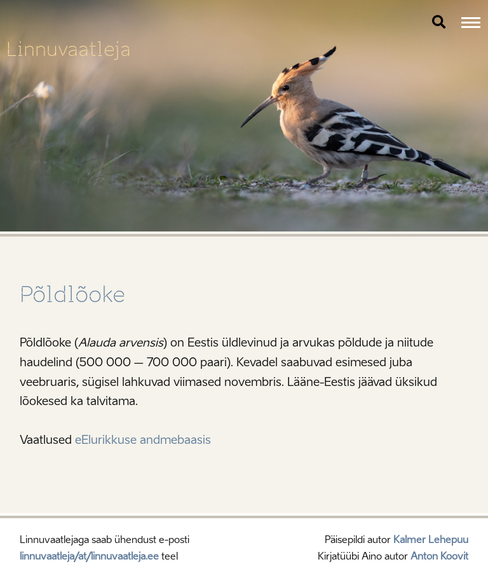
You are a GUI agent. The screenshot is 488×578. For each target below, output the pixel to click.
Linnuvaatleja (68, 49)
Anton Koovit (439, 556)
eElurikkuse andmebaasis (143, 440)
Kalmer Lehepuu (430, 540)
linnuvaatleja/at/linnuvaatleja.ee (89, 556)
